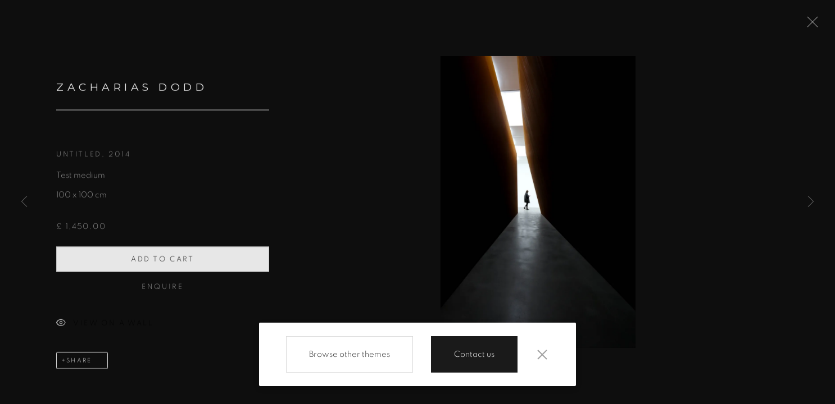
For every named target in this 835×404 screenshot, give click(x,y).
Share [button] (79, 363)
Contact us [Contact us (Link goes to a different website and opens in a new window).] (474, 354)
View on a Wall (104, 326)
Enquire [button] (162, 289)
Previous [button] (24, 202)
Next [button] (811, 202)
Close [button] (809, 25)
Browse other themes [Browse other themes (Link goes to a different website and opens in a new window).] (349, 354)
